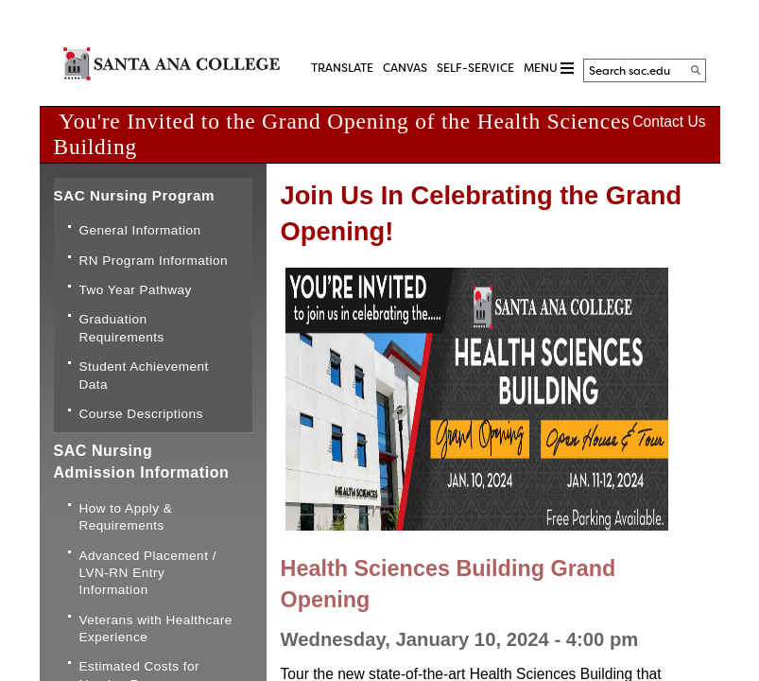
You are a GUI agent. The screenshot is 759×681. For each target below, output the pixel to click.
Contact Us (668, 122)
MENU (549, 69)
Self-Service (475, 68)
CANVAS (405, 68)
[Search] (695, 70)
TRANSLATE (342, 68)
